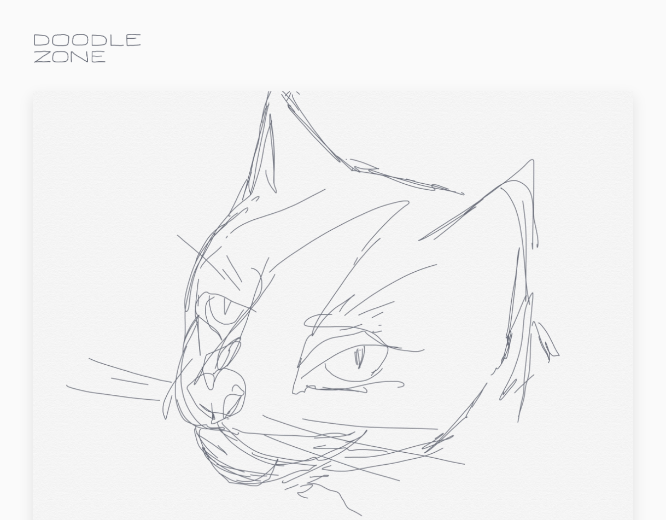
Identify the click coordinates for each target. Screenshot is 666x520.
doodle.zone (87, 48)
